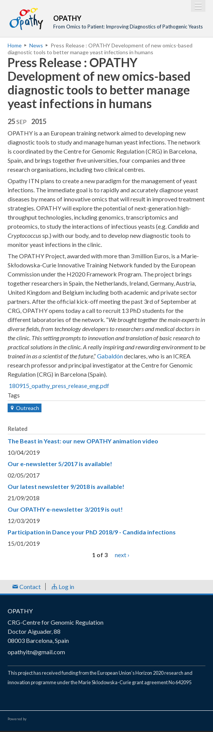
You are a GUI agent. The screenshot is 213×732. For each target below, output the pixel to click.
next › (122, 554)
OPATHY (20, 610)
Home (15, 45)
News (36, 45)
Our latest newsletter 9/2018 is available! (66, 486)
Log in (62, 586)
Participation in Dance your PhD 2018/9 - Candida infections (92, 532)
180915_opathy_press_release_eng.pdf (59, 385)
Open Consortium (49, 719)
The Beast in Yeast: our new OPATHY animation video (83, 441)
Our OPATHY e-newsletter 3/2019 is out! (65, 509)
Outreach (24, 408)
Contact (26, 586)
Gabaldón (110, 356)
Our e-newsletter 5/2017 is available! (60, 463)
